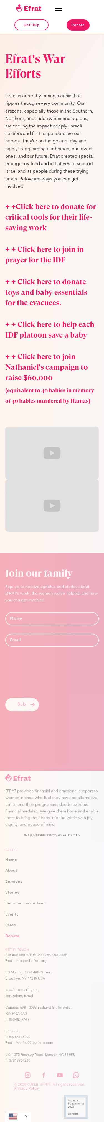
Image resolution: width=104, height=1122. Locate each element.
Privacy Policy (26, 1088)
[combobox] (18, 1116)
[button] (58, 8)
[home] (28, 8)
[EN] (18, 1116)
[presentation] (47, 676)
